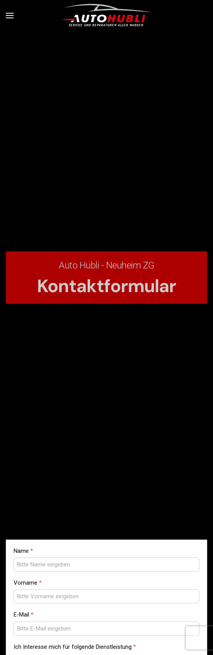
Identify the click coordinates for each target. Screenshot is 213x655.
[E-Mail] (106, 629)
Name (23, 550)
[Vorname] (106, 596)
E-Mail (23, 614)
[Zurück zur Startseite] (106, 15)
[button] (10, 15)
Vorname (28, 582)
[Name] (106, 564)
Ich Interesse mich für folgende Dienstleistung (75, 646)
